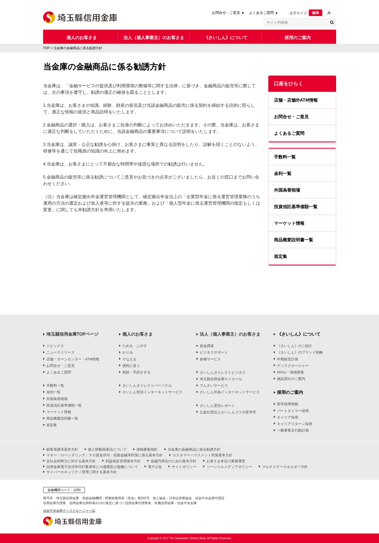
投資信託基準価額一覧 (295, 206)
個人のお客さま (81, 37)
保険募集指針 (147, 449)
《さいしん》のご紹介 (294, 346)
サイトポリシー (184, 467)
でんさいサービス (214, 385)
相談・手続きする (136, 372)
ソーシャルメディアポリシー (229, 467)
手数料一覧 (285, 157)
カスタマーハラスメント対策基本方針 (203, 455)
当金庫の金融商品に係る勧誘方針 (194, 449)
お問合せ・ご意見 (226, 13)
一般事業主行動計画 (293, 430)
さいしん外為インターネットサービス (230, 392)
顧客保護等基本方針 (62, 449)
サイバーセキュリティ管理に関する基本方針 (81, 472)
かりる (127, 352)
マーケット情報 (289, 223)
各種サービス (210, 359)
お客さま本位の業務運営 (225, 461)
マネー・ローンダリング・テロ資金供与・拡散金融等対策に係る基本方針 (104, 455)
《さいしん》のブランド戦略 (300, 352)
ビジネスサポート (214, 352)
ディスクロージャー (293, 366)
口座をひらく (288, 83)
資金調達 (207, 346)
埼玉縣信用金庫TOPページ (72, 334)
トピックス (55, 346)
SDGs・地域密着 (290, 372)
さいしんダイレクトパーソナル (147, 385)
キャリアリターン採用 (294, 424)
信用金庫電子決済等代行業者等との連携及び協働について (92, 467)
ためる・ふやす (134, 346)
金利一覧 (282, 173)
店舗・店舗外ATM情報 (296, 100)
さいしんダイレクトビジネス (223, 372)
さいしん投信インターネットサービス (152, 392)
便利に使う (131, 366)
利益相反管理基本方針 (123, 461)
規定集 (280, 256)
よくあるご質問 (261, 13)
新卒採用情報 (287, 404)
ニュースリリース (60, 352)
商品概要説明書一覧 (293, 240)
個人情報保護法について (107, 449)
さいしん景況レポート (217, 406)
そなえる (129, 359)
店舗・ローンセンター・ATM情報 (72, 359)
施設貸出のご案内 (291, 379)
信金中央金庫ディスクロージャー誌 (69, 511)
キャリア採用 (287, 417)
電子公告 (155, 467)
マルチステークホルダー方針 (285, 467)
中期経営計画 (287, 359)
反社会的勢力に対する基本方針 (71, 461)
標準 (315, 13)
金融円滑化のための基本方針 (173, 461)
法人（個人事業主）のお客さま (153, 37)
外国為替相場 (287, 190)
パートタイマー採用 (293, 411)
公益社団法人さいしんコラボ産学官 (228, 412)
